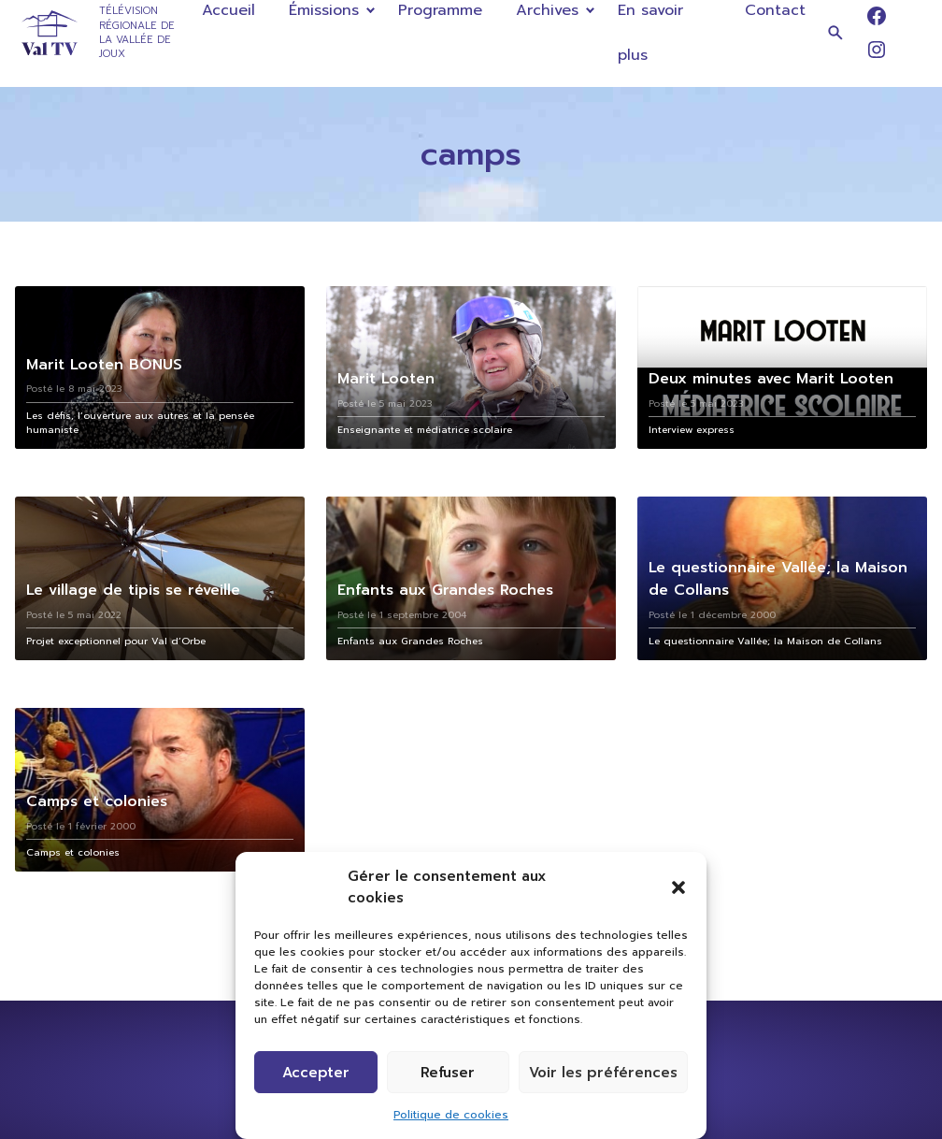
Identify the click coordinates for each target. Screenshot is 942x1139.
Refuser (448, 1072)
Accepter (316, 1072)
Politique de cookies (450, 1114)
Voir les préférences (603, 1072)
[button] (678, 887)
